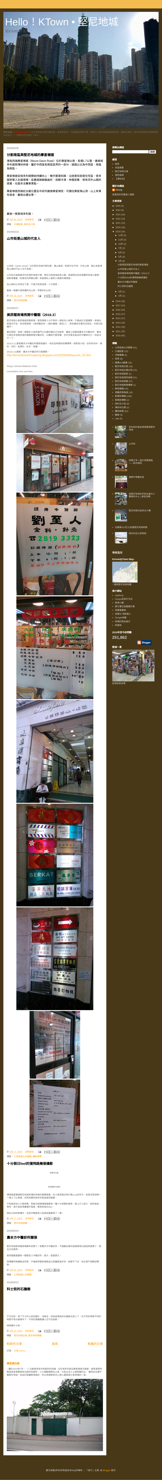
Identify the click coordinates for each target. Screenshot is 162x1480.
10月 (121, 244)
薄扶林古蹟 (120, 407)
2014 (118, 318)
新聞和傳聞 (120, 396)
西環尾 (118, 625)
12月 (121, 235)
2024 (118, 210)
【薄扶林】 (120, 179)
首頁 (55, 1344)
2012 (118, 327)
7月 (120, 248)
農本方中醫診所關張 (22, 1237)
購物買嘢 (37, 1156)
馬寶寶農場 (120, 610)
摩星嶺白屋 (13, 1363)
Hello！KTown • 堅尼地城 (61, 22)
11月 (121, 239)
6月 (120, 252)
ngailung (119, 595)
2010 (118, 335)
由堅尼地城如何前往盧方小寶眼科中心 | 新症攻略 (142, 495)
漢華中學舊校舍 (136, 477)
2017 (118, 305)
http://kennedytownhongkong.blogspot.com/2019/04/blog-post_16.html (49, 355)
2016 (118, 310)
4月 (120, 261)
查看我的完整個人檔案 (123, 194)
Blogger (107, 1470)
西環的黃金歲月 (122, 621)
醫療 (117, 415)
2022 (118, 218)
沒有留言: (30, 219)
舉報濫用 (117, 552)
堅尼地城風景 (121, 373)
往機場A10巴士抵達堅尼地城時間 (131, 527)
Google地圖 (120, 617)
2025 (118, 206)
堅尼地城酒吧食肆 (123, 377)
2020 (118, 227)
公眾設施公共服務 (23, 1156)
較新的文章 (14, 1344)
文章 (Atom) (20, 1350)
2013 (118, 322)
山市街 (132, 443)
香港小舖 (119, 602)
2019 (118, 231)
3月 (120, 291)
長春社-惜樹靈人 (123, 614)
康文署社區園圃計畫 (125, 606)
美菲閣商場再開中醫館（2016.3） (32, 315)
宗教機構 (119, 355)
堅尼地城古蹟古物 (123, 370)
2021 (118, 223)
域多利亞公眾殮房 (137, 533)
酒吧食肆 (119, 175)
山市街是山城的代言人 (23, 238)
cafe (117, 418)
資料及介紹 (29, 224)
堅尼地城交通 (121, 171)
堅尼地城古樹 (20, 1335)
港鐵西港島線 (121, 392)
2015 (118, 314)
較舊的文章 (95, 1344)
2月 (120, 296)
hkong (119, 190)
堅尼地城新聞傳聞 (123, 385)
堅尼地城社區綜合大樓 (140, 510)
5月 (120, 256)
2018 (118, 301)
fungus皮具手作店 (123, 599)
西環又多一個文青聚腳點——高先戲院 (141, 461)
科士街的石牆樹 (18, 1289)
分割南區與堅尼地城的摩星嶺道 (30, 155)
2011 (118, 331)
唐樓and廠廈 (121, 362)
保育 (117, 358)
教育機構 (119, 388)
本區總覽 (119, 167)
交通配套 (18, 224)
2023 (118, 214)
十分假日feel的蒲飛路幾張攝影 (30, 1164)
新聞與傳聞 (120, 400)
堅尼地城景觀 (20, 300)
